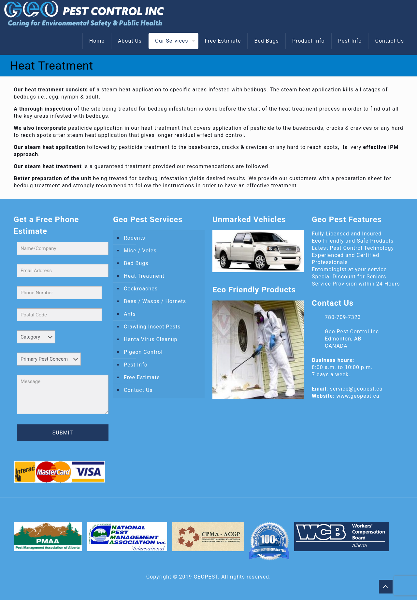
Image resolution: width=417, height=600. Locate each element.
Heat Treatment (144, 276)
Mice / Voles (140, 250)
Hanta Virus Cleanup (151, 339)
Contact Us (138, 390)
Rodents (134, 238)
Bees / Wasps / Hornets (155, 301)
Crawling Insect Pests (152, 327)
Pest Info (136, 365)
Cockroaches (141, 289)
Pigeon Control (143, 352)
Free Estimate (142, 377)
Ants (130, 314)
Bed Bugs (136, 263)
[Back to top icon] (386, 586)
